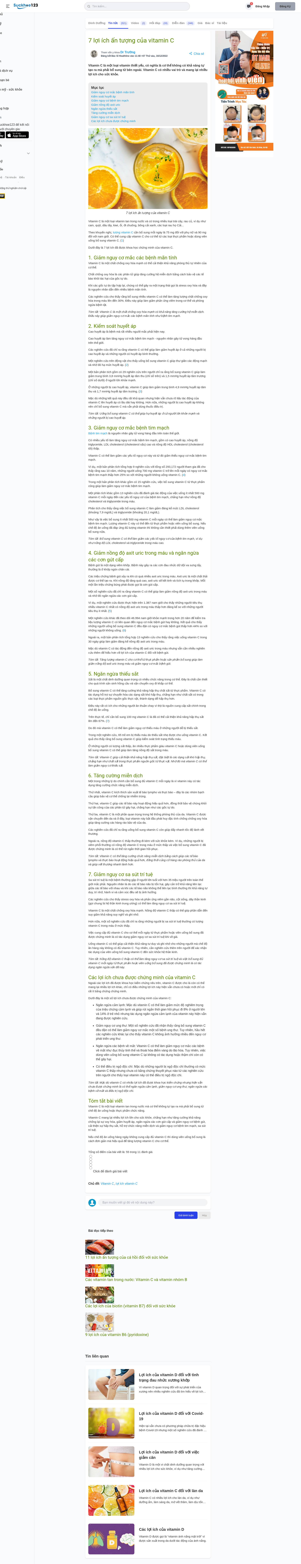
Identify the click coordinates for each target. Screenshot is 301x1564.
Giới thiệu (8, 182)
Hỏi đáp (159, 23)
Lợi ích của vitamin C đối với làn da (171, 1491)
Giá (200, 23)
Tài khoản (34, 182)
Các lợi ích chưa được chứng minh (113, 121)
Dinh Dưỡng (96, 23)
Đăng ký (285, 6)
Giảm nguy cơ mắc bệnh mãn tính (112, 92)
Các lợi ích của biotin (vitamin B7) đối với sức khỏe (130, 1306)
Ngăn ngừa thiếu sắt (104, 108)
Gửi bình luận (186, 1215)
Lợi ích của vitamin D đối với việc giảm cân (169, 1455)
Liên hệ (21, 182)
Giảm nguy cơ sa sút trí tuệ (108, 117)
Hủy (204, 1215)
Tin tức (118, 23)
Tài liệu (222, 23)
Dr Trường (127, 52)
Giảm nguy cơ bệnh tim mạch (110, 100)
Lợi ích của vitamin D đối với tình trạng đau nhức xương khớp (169, 1377)
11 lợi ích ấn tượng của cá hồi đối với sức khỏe (126, 1257)
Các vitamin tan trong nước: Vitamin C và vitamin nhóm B (136, 1279)
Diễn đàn (183, 23)
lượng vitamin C (123, 232)
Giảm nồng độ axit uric (105, 104)
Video (139, 23)
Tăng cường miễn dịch (105, 112)
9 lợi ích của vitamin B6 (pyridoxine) (117, 1334)
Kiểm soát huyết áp (103, 96)
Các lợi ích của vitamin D (161, 1529)
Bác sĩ (209, 23)
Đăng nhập (263, 6)
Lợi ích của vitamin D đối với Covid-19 (171, 1416)
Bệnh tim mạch (97, 433)
